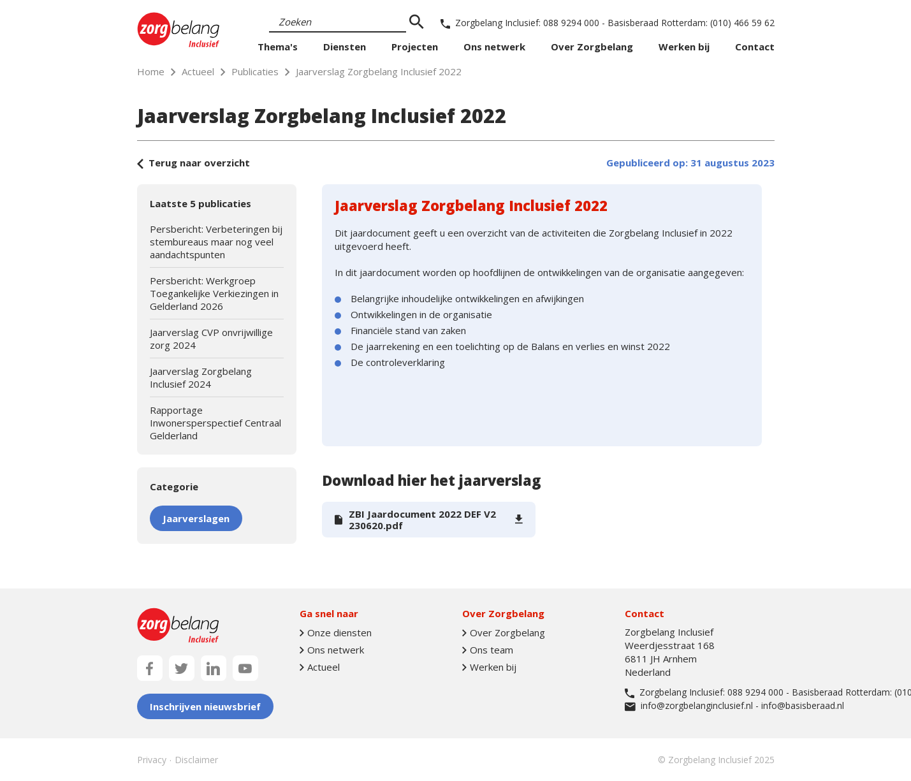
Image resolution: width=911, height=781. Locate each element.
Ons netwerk (494, 46)
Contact (755, 46)
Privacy (151, 760)
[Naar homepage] (178, 29)
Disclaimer (196, 760)
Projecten (414, 46)
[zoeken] (417, 22)
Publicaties (255, 71)
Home (150, 71)
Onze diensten (336, 632)
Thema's (278, 46)
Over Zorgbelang (592, 46)
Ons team (487, 650)
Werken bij (684, 46)
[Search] (337, 22)
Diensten (344, 46)
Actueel (198, 71)
